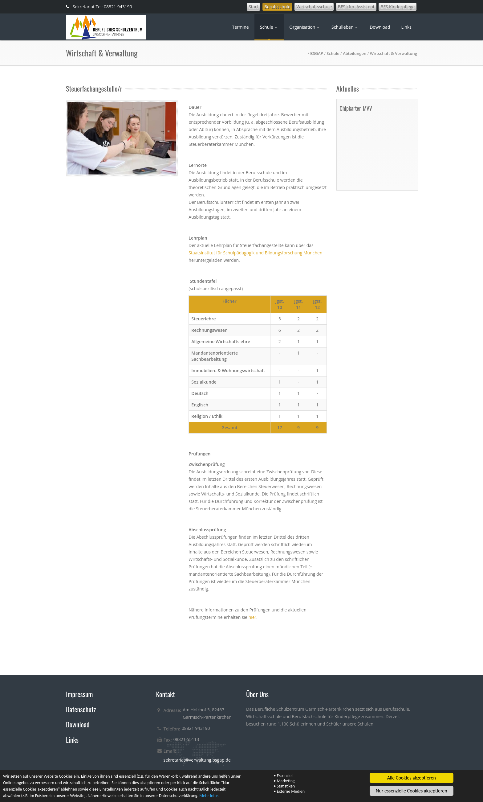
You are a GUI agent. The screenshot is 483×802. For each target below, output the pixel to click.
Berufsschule (277, 7)
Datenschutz (81, 709)
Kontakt (165, 694)
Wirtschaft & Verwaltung (393, 53)
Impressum (79, 694)
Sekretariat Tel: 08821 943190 (99, 7)
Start (253, 7)
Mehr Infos (208, 796)
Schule (269, 27)
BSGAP (316, 53)
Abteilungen (354, 53)
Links (406, 27)
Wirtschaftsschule (314, 7)
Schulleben (345, 27)
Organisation (304, 27)
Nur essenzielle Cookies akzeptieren (411, 791)
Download (380, 27)
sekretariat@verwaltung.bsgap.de (197, 760)
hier (253, 617)
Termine (240, 27)
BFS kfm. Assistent (356, 7)
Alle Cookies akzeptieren (411, 778)
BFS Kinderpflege (397, 7)
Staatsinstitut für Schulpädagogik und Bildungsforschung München (255, 253)
